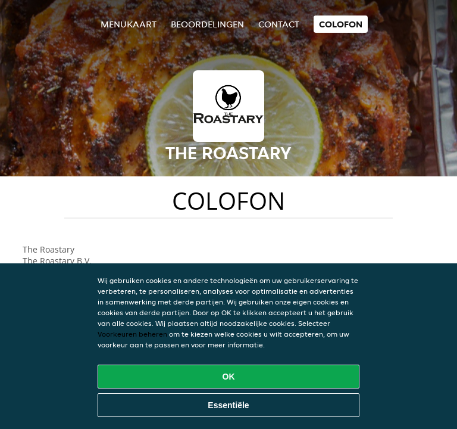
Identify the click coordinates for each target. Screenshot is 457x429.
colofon (340, 24)
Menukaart (128, 24)
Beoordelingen (207, 24)
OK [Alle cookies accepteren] (229, 376)
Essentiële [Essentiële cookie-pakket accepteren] (228, 405)
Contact (278, 24)
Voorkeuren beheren (132, 333)
